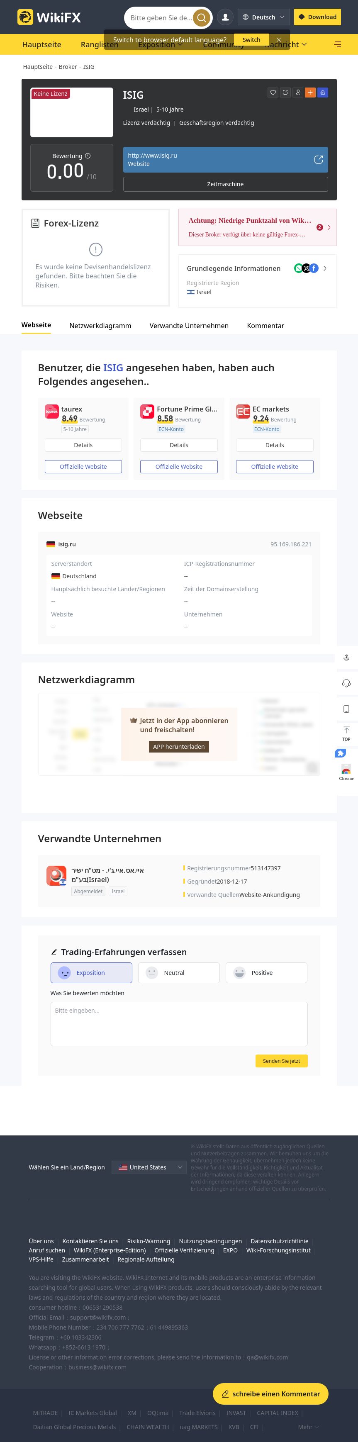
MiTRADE (45, 1413)
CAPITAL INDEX (277, 1413)
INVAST (236, 1413)
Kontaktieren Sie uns (91, 1241)
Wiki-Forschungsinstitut (278, 1250)
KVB (234, 1427)
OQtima (157, 1413)
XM (132, 1413)
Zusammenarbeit (85, 1259)
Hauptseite (38, 67)
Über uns (41, 1241)
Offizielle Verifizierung (184, 1250)
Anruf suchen (47, 1250)
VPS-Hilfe (41, 1259)
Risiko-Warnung (148, 1241)
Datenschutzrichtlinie (279, 1241)
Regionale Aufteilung (145, 1259)
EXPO (230, 1250)
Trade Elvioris (197, 1413)
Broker (68, 67)
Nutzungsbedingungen (210, 1241)
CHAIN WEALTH (148, 1427)
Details (83, 445)
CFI (254, 1427)
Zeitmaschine (225, 184)
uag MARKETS (199, 1427)
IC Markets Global (92, 1413)
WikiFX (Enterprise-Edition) (110, 1250)
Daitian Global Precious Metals (74, 1427)
